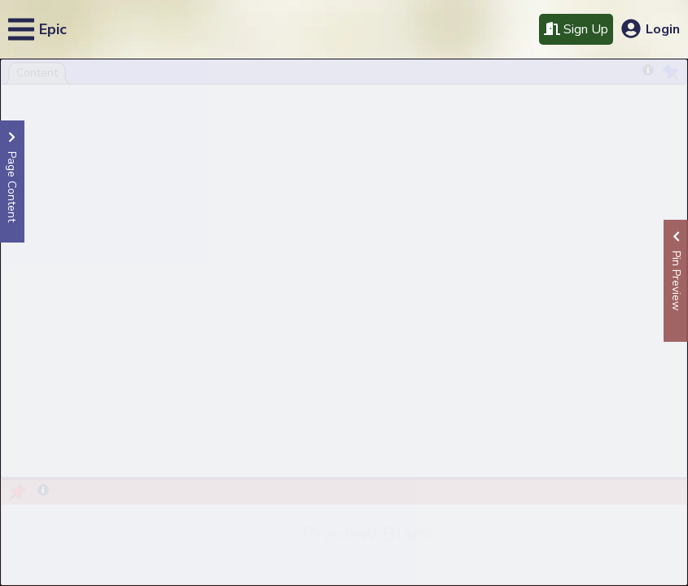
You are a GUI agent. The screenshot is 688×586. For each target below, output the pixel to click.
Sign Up (576, 29)
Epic (53, 29)
